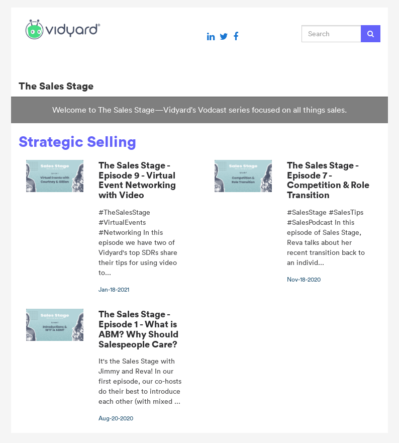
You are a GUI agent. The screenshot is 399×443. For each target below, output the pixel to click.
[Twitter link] (224, 36)
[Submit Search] (370, 33)
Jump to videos (0, 0)
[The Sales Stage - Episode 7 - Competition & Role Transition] (293, 222)
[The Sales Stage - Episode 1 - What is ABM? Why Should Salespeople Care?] (105, 365)
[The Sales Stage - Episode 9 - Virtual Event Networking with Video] (105, 227)
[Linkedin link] (211, 36)
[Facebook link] (235, 36)
